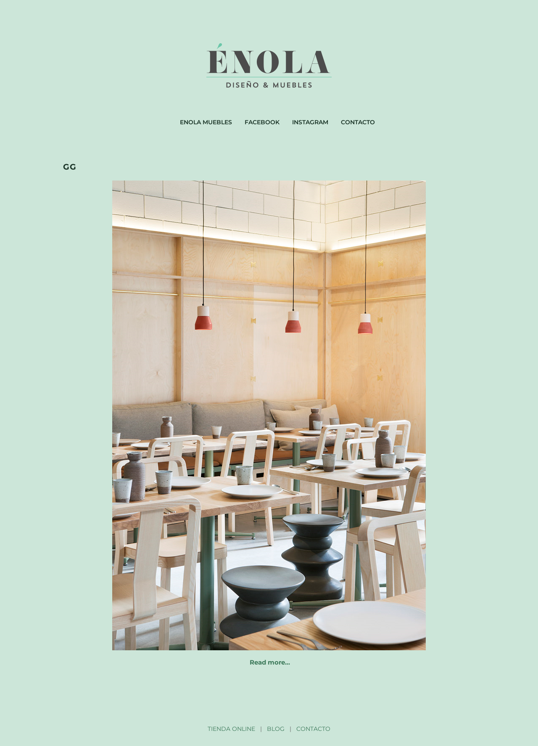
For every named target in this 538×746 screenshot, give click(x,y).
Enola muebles (206, 122)
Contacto (358, 122)
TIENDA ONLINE (231, 728)
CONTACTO (313, 728)
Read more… (270, 662)
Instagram (310, 122)
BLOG (276, 728)
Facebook (262, 122)
